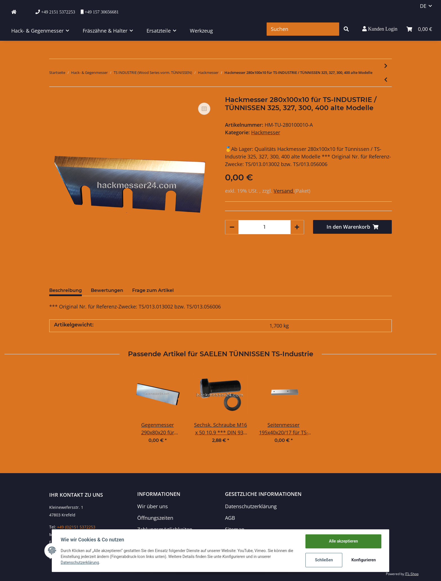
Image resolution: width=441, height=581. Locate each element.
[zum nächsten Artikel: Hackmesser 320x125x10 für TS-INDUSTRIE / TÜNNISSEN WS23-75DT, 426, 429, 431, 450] (386, 66)
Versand (284, 190)
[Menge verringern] (232, 227)
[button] (380, 29)
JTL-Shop (411, 573)
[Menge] (264, 227)
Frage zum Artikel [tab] (153, 290)
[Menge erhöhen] (297, 227)
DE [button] (423, 6)
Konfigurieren (363, 560)
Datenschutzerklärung (251, 506)
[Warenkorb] (419, 29)
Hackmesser (265, 132)
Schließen (323, 560)
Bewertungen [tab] (107, 290)
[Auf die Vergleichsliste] (204, 109)
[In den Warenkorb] (352, 227)
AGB (230, 517)
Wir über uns (152, 506)
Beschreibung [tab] (65, 290)
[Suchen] (302, 29)
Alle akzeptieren (343, 541)
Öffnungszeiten (155, 517)
